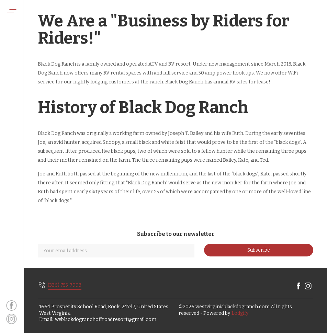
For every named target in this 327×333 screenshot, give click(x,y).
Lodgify (240, 313)
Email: (46, 319)
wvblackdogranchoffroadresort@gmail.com (105, 319)
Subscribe (258, 250)
